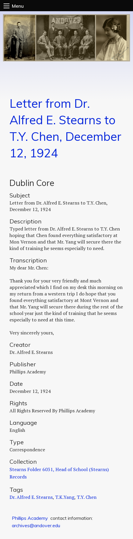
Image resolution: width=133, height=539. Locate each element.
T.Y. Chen (87, 497)
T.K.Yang (64, 497)
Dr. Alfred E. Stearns (31, 497)
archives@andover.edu (36, 525)
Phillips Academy (30, 518)
